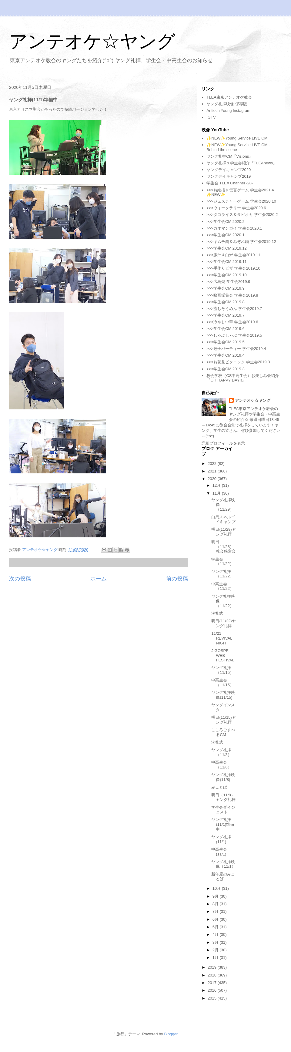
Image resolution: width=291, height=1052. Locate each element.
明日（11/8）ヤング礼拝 (223, 797)
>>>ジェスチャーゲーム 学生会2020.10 (241, 201)
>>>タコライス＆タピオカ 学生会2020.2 (242, 214)
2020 (213, 478)
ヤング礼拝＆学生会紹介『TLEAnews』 (241, 163)
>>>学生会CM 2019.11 (226, 261)
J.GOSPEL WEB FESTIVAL (222, 655)
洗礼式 (217, 613)
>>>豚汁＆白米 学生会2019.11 (233, 255)
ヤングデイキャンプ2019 (228, 176)
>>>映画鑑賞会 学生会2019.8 (232, 295)
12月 (217, 485)
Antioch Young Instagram (228, 110)
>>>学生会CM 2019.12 (226, 248)
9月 (216, 896)
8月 (216, 904)
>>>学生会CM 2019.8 (225, 302)
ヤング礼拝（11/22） (222, 574)
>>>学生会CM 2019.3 (225, 369)
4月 (216, 934)
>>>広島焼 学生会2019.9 (228, 281)
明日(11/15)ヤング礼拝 (223, 719)
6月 (216, 919)
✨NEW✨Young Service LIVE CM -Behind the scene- (238, 147)
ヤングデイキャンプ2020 (228, 169)
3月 (216, 942)
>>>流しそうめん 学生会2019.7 (234, 308)
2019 (213, 967)
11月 (217, 493)
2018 (213, 975)
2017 (213, 982)
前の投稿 (177, 579)
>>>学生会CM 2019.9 (225, 288)
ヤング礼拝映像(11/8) (223, 777)
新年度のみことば (223, 876)
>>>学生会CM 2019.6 (225, 328)
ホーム (98, 579)
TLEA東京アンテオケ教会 (229, 97)
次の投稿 (20, 579)
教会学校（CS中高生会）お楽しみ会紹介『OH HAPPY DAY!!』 (242, 378)
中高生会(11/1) (219, 851)
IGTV (211, 117)
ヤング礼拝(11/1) (221, 839)
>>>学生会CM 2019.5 (225, 342)
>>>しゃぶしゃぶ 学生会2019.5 (234, 335)
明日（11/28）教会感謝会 (223, 546)
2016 (213, 990)
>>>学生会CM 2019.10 (226, 275)
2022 (213, 463)
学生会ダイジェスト (223, 810)
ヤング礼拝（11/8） (221, 752)
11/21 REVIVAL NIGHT (221, 638)
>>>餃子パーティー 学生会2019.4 (236, 348)
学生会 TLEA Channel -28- (229, 183)
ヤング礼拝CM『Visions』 (229, 156)
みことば (219, 787)
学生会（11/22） (222, 561)
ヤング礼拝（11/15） (222, 670)
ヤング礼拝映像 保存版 (226, 104)
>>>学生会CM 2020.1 (225, 235)
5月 (216, 927)
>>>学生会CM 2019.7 (225, 315)
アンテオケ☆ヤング (92, 41)
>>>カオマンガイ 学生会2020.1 (234, 228)
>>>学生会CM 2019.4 (225, 355)
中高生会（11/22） (222, 586)
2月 (216, 950)
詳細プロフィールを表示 (223, 443)
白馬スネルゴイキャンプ (223, 519)
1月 (216, 957)
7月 (216, 911)
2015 (213, 998)
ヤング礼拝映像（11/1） (223, 864)
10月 (217, 888)
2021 (213, 471)
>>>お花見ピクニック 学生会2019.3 (238, 362)
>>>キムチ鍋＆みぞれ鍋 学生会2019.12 (241, 241)
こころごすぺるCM (223, 732)
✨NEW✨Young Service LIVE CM (236, 138)
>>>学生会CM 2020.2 (225, 221)
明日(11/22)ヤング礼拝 (223, 623)
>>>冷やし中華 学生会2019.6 (232, 322)
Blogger (170, 1034)
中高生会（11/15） (222, 682)
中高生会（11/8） (221, 764)
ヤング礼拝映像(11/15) (223, 695)
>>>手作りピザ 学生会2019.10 (233, 268)
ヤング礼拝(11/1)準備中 (222, 824)
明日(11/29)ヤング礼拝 (223, 531)
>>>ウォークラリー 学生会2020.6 (236, 208)
